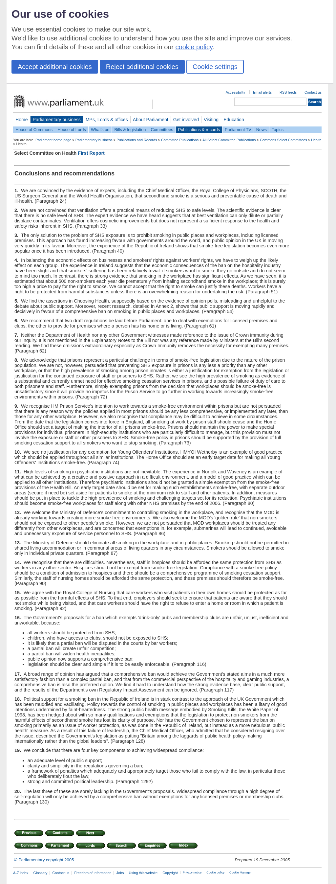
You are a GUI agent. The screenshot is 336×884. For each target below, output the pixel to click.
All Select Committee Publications (229, 140)
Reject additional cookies (142, 66)
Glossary (40, 873)
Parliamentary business (57, 119)
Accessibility (235, 92)
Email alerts (262, 92)
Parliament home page (53, 140)
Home (21, 119)
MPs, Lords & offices (107, 119)
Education (233, 119)
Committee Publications (180, 140)
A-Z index (21, 873)
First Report (91, 153)
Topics (278, 129)
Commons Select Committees (283, 140)
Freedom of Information (92, 873)
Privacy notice (192, 872)
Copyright (170, 873)
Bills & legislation (130, 129)
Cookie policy (215, 872)
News (261, 129)
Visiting (211, 119)
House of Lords (71, 129)
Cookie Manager (240, 872)
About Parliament (150, 119)
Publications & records (199, 129)
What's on (100, 129)
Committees (162, 129)
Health (316, 140)
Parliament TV (238, 129)
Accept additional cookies (55, 66)
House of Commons (33, 129)
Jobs (120, 873)
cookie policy (194, 47)
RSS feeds (288, 92)
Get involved (186, 119)
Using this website (143, 873)
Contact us (313, 92)
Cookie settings (215, 66)
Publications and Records (136, 140)
